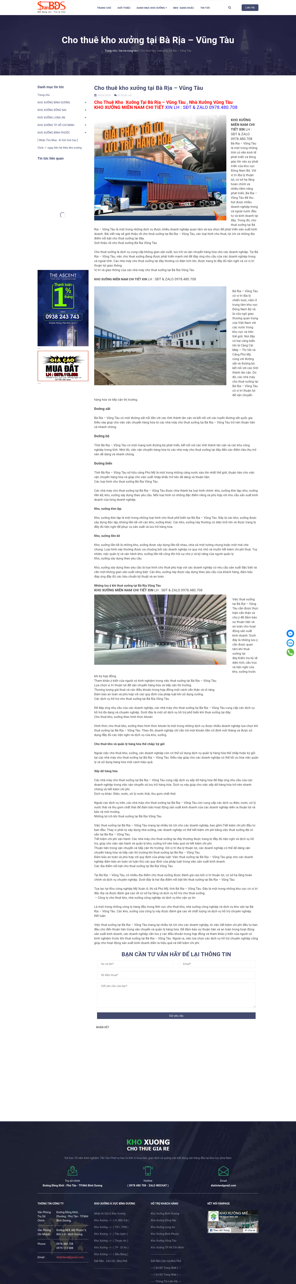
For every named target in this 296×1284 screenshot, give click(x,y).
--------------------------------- (164, 1254)
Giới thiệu (124, 7)
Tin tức (205, 7)
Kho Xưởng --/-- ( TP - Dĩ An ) (111, 1247)
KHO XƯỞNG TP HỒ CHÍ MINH (56, 125)
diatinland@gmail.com (70, 1257)
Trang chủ (104, 7)
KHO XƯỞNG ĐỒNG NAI (52, 110)
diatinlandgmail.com (223, 1185)
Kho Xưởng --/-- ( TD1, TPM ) (111, 1227)
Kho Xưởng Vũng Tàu (163, 1240)
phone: (42, 1243)
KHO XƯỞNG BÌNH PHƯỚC (54, 132)
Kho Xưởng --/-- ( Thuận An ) (111, 1240)
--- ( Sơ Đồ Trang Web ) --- (166, 1267)
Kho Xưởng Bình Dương (165, 1213)
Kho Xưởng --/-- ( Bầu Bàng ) (111, 1254)
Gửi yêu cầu (176, 1015)
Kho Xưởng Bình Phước (165, 1233)
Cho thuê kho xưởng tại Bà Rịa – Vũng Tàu (148, 88)
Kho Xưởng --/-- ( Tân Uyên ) (111, 1233)
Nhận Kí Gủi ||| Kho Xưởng (109, 1213)
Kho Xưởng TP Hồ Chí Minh (167, 1247)
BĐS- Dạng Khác (183, 7)
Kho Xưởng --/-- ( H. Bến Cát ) (112, 1220)
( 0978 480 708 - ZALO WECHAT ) (148, 1185)
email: (41, 1257)
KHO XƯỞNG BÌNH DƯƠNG (54, 102)
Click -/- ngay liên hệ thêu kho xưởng (60, 147)
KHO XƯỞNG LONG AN (51, 117)
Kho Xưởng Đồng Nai (163, 1220)
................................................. (112, 1267)
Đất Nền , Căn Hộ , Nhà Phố (110, 1261)
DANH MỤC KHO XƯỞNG (152, 7)
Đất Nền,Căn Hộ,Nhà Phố (166, 1261)
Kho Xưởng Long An (163, 1227)
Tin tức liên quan (51, 158)
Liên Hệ (250, 7)
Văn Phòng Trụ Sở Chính (44, 1216)
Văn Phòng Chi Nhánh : (45, 1232)
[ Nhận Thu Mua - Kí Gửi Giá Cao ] (58, 140)
